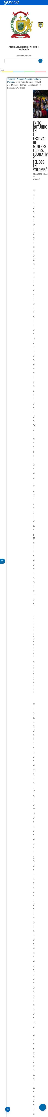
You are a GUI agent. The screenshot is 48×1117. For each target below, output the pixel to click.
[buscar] (24, 60)
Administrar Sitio (24, 56)
